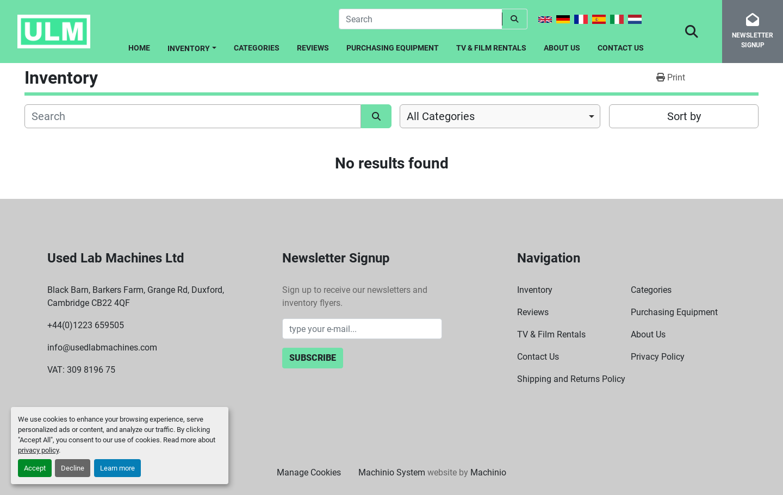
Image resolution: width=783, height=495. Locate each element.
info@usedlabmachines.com (102, 347)
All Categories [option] (441, 116)
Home (139, 47)
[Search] (420, 19)
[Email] (362, 328)
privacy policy (38, 450)
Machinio (488, 472)
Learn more (117, 468)
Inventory (188, 48)
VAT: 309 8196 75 (81, 370)
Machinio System (391, 472)
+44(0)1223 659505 (85, 325)
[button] (191, 46)
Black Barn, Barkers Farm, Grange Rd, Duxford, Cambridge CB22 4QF (135, 296)
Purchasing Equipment (392, 47)
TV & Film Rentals (491, 47)
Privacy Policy (658, 357)
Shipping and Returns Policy (571, 379)
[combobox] (500, 116)
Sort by (684, 116)
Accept (35, 468)
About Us (562, 47)
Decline (72, 468)
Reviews (313, 47)
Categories (256, 47)
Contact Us (621, 47)
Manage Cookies (309, 472)
